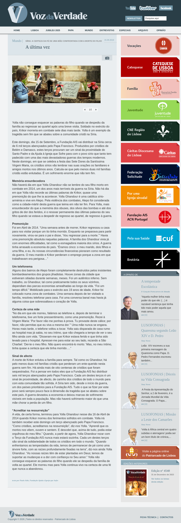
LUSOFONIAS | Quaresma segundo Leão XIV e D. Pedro (158, 330)
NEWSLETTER (134, 18)
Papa (71, 30)
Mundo (89, 30)
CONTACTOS (166, 517)
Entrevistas (107, 30)
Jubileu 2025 (53, 30)
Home (17, 30)
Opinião (161, 30)
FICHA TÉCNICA (148, 517)
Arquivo (143, 30)
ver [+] (144, 315)
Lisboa (35, 30)
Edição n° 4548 (160, 470)
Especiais (125, 30)
